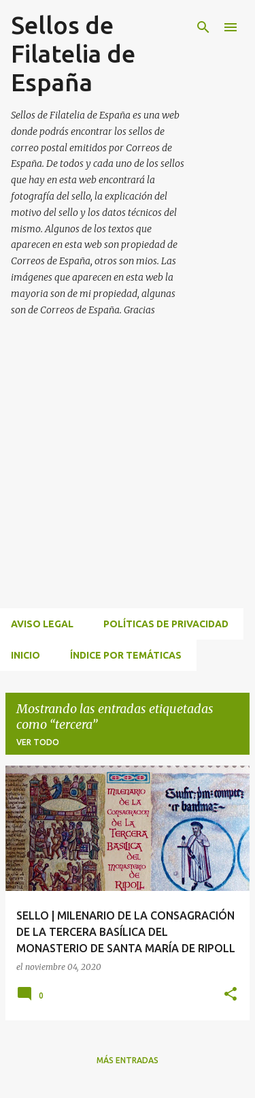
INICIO (25, 655)
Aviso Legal (42, 623)
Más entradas (127, 1060)
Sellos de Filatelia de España (73, 53)
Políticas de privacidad (165, 623)
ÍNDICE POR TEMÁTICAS (126, 655)
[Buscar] (203, 27)
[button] (230, 995)
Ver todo (37, 742)
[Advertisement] (127, 478)
